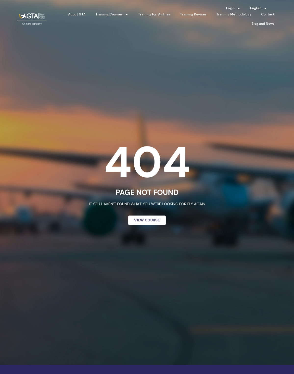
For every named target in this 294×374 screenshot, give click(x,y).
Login (233, 8)
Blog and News (263, 24)
